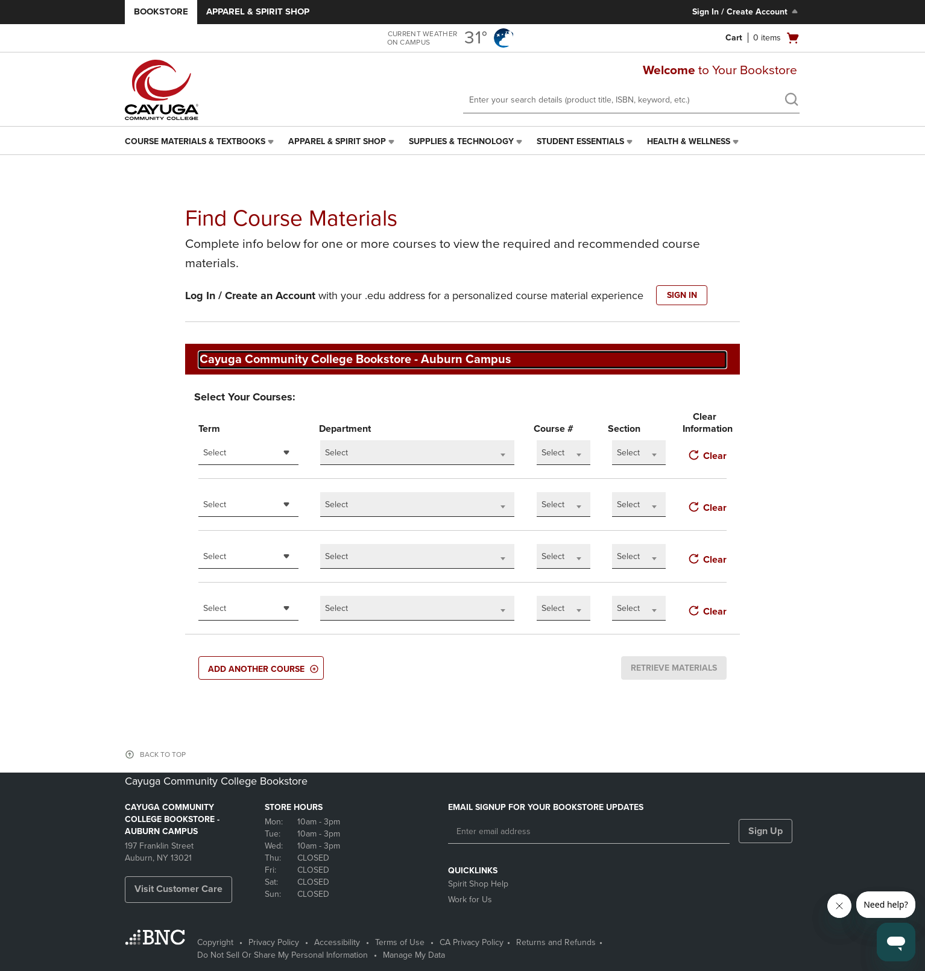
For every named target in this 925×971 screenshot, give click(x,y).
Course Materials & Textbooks (195, 141)
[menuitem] (200, 142)
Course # (553, 429)
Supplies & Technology (461, 141)
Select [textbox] (214, 453)
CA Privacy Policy (472, 942)
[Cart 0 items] (762, 38)
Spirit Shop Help (478, 884)
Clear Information (705, 423)
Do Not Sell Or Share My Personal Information (282, 955)
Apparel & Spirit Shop (257, 11)
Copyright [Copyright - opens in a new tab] (215, 942)
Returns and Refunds (556, 942)
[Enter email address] (589, 832)
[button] (261, 668)
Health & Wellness (688, 141)
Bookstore (161, 11)
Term (209, 429)
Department (345, 429)
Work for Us (470, 899)
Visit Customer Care (178, 889)
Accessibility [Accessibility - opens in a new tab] (337, 942)
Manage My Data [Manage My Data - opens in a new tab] (414, 955)
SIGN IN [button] (682, 295)
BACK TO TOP (163, 754)
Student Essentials (580, 141)
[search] (791, 101)
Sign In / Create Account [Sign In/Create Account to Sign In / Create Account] (746, 11)
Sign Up (765, 831)
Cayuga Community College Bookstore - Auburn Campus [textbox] (355, 359)
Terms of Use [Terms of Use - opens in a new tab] (400, 942)
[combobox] (462, 360)
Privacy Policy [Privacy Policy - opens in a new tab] (273, 942)
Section (624, 429)
